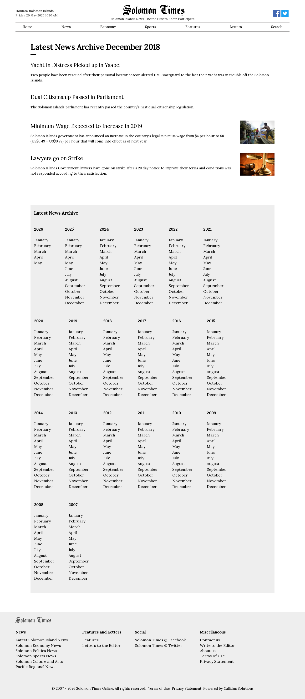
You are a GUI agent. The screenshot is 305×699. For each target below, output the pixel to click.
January (41, 240)
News (66, 27)
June (69, 268)
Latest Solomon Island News (41, 640)
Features (192, 27)
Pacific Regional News (35, 666)
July (68, 274)
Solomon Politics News (36, 650)
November (74, 297)
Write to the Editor (217, 645)
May (38, 262)
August (71, 280)
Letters (236, 27)
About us (208, 650)
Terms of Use (212, 655)
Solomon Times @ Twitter (158, 645)
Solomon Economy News (38, 645)
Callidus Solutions (239, 688)
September (75, 285)
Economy (108, 27)
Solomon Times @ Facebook (160, 640)
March (40, 251)
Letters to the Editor (101, 645)
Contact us (210, 640)
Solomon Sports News (35, 655)
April (38, 257)
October (73, 291)
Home (27, 27)
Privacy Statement (217, 661)
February (42, 245)
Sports (150, 27)
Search (276, 27)
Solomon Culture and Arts (39, 661)
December (74, 302)
